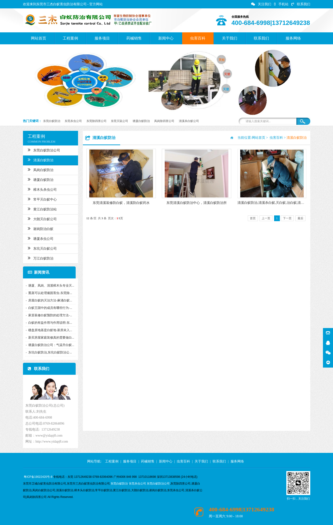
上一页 (266, 218)
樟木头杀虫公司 (40, 189)
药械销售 (134, 38)
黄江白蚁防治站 (40, 208)
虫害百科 (197, 38)
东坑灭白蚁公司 (40, 248)
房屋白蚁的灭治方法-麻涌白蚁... (49, 300)
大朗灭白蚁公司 (40, 218)
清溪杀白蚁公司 (189, 121)
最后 (300, 218)
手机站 (281, 4)
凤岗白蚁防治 (39, 169)
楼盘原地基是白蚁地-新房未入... (49, 330)
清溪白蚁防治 (39, 159)
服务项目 (102, 38)
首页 (253, 218)
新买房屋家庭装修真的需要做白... (50, 337)
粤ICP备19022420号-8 (38, 477)
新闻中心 (166, 38)
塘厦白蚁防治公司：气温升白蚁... (50, 345)
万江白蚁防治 (39, 257)
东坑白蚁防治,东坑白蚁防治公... (48, 352)
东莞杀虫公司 (73, 121)
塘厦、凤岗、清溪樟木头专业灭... (50, 285)
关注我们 (261, 4)
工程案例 (70, 38)
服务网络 (293, 38)
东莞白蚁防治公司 (42, 149)
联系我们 (300, 4)
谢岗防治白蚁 (39, 228)
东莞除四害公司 (96, 121)
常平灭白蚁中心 (40, 198)
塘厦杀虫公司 (39, 238)
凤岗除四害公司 (164, 121)
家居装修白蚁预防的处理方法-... (49, 315)
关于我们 (229, 38)
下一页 (287, 218)
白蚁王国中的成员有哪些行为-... (49, 308)
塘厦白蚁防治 (141, 121)
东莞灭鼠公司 (119, 121)
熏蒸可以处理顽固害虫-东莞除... (49, 293)
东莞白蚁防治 (51, 121)
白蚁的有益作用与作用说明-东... (49, 322)
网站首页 (38, 38)
